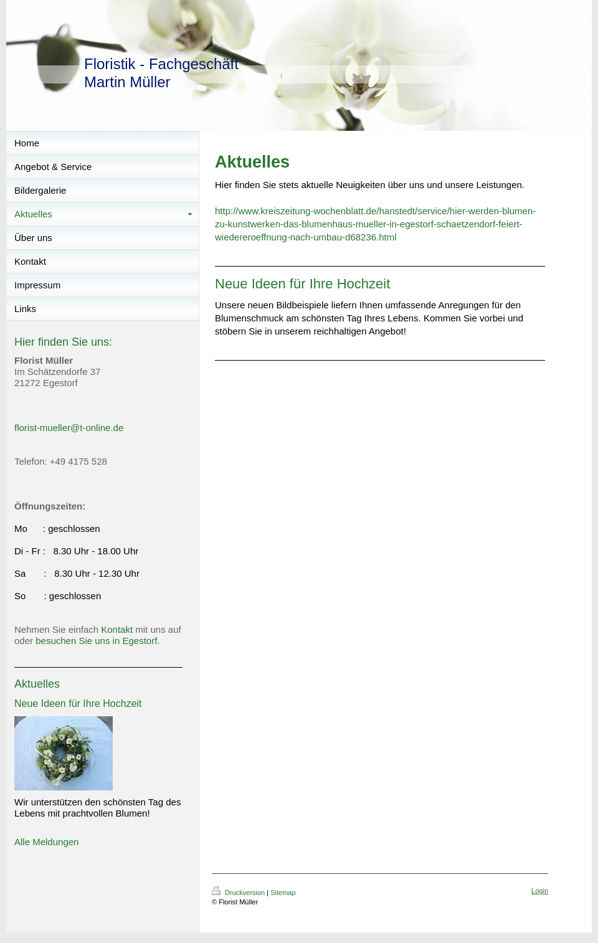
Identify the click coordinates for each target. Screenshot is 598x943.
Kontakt (117, 629)
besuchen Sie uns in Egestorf (96, 640)
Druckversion (239, 892)
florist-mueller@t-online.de (68, 427)
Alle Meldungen (46, 841)
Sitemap (282, 892)
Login (539, 890)
